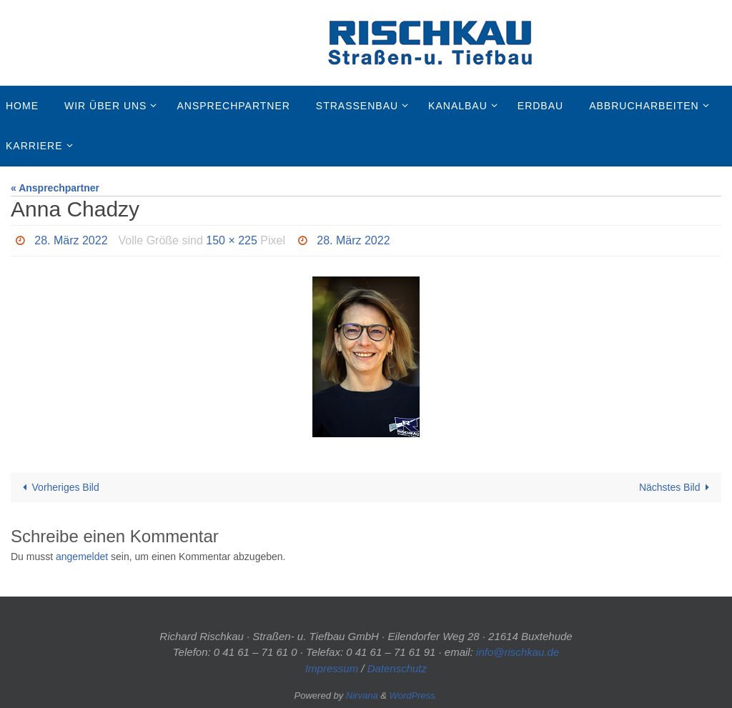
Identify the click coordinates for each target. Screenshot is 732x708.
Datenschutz (397, 668)
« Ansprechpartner (55, 188)
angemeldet (82, 556)
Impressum (331, 668)
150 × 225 (231, 240)
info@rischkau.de (517, 652)
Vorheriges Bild (58, 487)
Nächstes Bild (676, 487)
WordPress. (414, 695)
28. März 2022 (70, 240)
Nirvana (362, 695)
